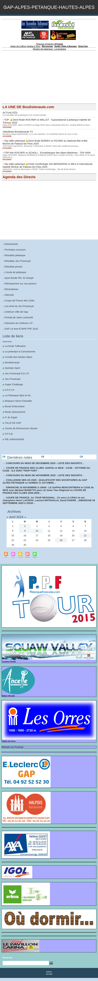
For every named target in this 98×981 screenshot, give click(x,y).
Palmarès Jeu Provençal (10, 750)
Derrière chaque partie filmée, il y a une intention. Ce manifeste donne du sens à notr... (40, 147)
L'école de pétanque (14, 282)
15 (12, 539)
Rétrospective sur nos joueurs (19, 293)
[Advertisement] (49, 94)
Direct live (79, 60)
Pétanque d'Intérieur (50, 58)
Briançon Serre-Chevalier (17, 408)
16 (25, 539)
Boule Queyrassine (14, 418)
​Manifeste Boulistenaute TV (17, 144)
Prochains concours (14, 260)
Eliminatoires (10, 299)
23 (25, 543)
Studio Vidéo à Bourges (64, 60)
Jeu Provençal (12, 386)
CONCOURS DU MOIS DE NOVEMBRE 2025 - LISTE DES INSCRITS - (42, 480)
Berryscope (47, 60)
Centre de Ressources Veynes (20, 434)
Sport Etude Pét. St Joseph (18, 288)
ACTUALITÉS (9, 126)
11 (49, 534)
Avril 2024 (17, 520)
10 (37, 534)
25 (49, 543)
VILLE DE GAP (12, 429)
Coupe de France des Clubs (18, 310)
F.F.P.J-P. (9, 397)
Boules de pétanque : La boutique (49, 62)
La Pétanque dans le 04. (17, 402)
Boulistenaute (12, 370)
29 (12, 548)
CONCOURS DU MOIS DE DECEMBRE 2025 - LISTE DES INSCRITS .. (42, 468)
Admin (49, 975)
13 (73, 534)
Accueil (49, 977)
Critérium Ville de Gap (15, 321)
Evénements (10, 255)
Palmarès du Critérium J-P (17, 332)
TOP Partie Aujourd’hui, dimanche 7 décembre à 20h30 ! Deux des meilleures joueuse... (40, 158)
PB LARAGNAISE (14, 445)
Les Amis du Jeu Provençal (18, 315)
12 (61, 534)
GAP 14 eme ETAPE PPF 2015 (20, 337)
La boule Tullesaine (14, 354)
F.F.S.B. (9, 440)
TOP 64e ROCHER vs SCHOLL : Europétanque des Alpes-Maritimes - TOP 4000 (44, 165)
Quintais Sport (12, 376)
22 (12, 543)
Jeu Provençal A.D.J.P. (16, 381)
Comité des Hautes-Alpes (18, 365)
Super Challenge (13, 392)
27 (73, 543)
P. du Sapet (10, 424)
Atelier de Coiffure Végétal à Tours (27, 60)
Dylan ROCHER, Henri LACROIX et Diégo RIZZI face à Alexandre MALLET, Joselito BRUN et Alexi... (46, 138)
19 (61, 539)
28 (85, 543)
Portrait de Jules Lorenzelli (17, 326)
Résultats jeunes (12, 277)
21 (85, 539)
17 (37, 539)
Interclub (8, 304)
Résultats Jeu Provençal (16, 271)
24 (37, 543)
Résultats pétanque (14, 266)
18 (49, 539)
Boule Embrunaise (14, 413)
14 (85, 534)
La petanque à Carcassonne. (19, 360)
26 (61, 543)
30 (25, 548)
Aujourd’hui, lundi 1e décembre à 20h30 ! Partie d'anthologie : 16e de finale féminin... (39, 181)
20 (73, 539)
